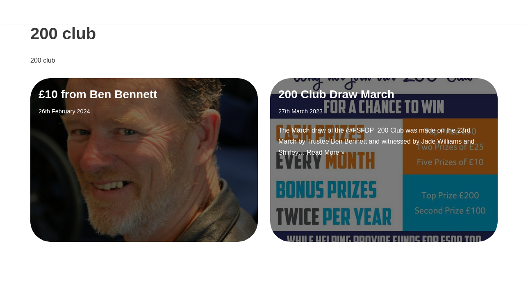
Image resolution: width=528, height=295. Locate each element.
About (455, 12)
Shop (487, 12)
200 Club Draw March (336, 94)
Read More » (326, 152)
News (422, 12)
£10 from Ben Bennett (98, 94)
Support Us (320, 12)
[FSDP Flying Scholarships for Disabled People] (78, 12)
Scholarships (261, 12)
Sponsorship (377, 12)
